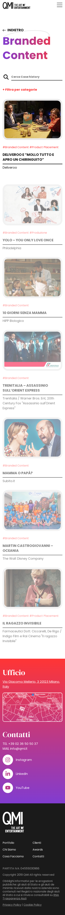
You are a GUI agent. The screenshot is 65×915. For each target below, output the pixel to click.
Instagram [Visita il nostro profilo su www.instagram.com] (24, 760)
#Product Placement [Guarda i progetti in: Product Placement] (44, 147)
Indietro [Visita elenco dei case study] (15, 30)
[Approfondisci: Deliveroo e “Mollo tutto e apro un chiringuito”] (32, 120)
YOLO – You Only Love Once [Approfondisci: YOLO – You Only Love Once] (28, 246)
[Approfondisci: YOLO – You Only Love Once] (32, 211)
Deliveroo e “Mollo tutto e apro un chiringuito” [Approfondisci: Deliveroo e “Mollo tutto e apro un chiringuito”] (28, 157)
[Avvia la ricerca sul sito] (6, 77)
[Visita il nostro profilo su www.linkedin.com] (8, 774)
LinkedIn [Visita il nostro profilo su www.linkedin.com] (22, 774)
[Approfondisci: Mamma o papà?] (32, 444)
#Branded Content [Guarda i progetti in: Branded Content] (16, 147)
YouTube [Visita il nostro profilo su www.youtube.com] (22, 788)
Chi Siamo (9, 850)
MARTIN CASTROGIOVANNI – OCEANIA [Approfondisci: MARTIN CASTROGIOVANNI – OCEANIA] (28, 554)
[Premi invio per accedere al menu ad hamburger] (59, 5)
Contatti (38, 856)
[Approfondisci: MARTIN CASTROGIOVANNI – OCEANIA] (32, 517)
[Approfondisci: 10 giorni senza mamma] (32, 284)
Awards (38, 850)
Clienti (37, 843)
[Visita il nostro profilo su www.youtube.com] (8, 788)
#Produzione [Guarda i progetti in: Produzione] (38, 239)
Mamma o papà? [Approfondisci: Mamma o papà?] (18, 479)
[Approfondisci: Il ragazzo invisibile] (32, 594)
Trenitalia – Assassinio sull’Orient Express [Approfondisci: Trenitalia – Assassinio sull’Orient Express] (25, 394)
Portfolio (8, 843)
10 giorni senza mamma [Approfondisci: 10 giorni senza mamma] (25, 319)
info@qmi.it (18, 748)
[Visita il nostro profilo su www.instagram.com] (8, 760)
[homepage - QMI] (16, 5)
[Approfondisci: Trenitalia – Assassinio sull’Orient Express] (32, 356)
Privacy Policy (12, 905)
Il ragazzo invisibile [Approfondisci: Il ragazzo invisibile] (22, 629)
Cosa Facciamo (13, 856)
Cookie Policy (33, 905)
